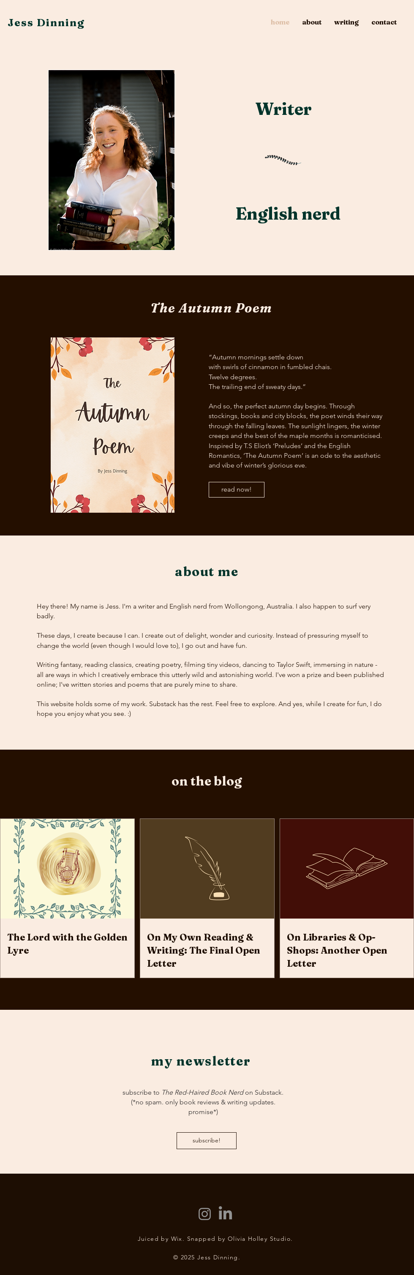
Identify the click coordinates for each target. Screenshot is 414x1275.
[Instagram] (204, 1214)
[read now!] (236, 489)
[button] (346, 22)
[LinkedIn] (225, 1214)
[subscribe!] (207, 1140)
